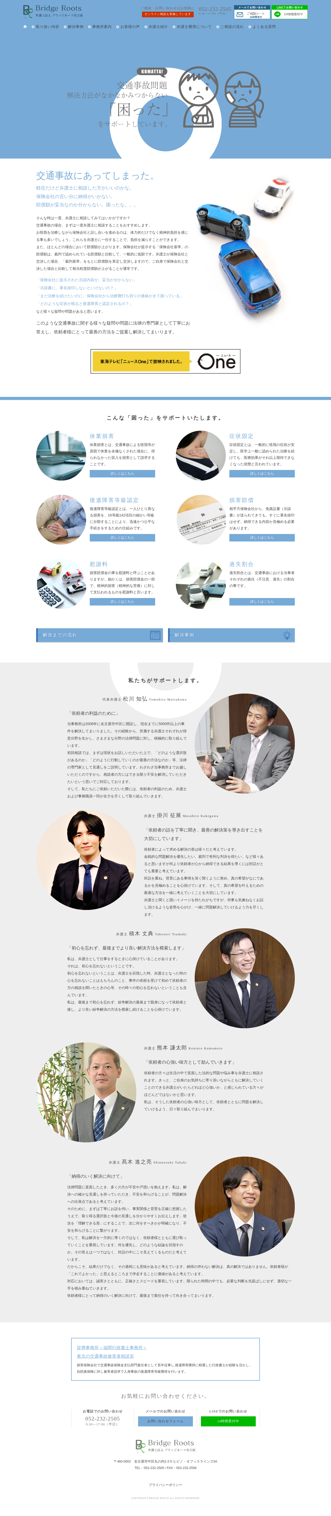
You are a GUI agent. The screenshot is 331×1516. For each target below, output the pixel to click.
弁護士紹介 (158, 27)
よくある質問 (264, 27)
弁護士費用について (194, 27)
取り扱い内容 (47, 27)
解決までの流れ (60, 635)
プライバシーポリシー (165, 1485)
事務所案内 (102, 27)
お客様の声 (130, 27)
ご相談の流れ (232, 27)
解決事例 (76, 27)
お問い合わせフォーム (165, 1421)
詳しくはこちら (122, 473)
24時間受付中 (228, 1421)
